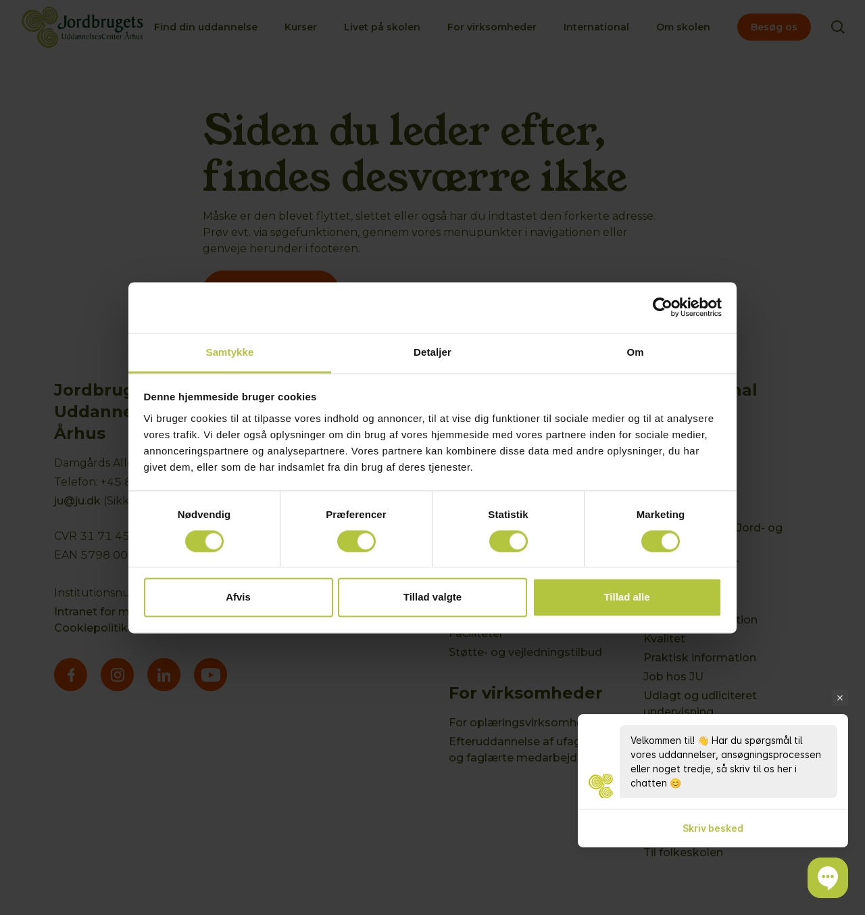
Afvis (238, 597)
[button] (828, 878)
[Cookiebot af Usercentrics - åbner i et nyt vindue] (662, 307)
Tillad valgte (432, 597)
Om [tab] (634, 352)
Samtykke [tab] (230, 352)
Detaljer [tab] (432, 352)
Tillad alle (626, 597)
